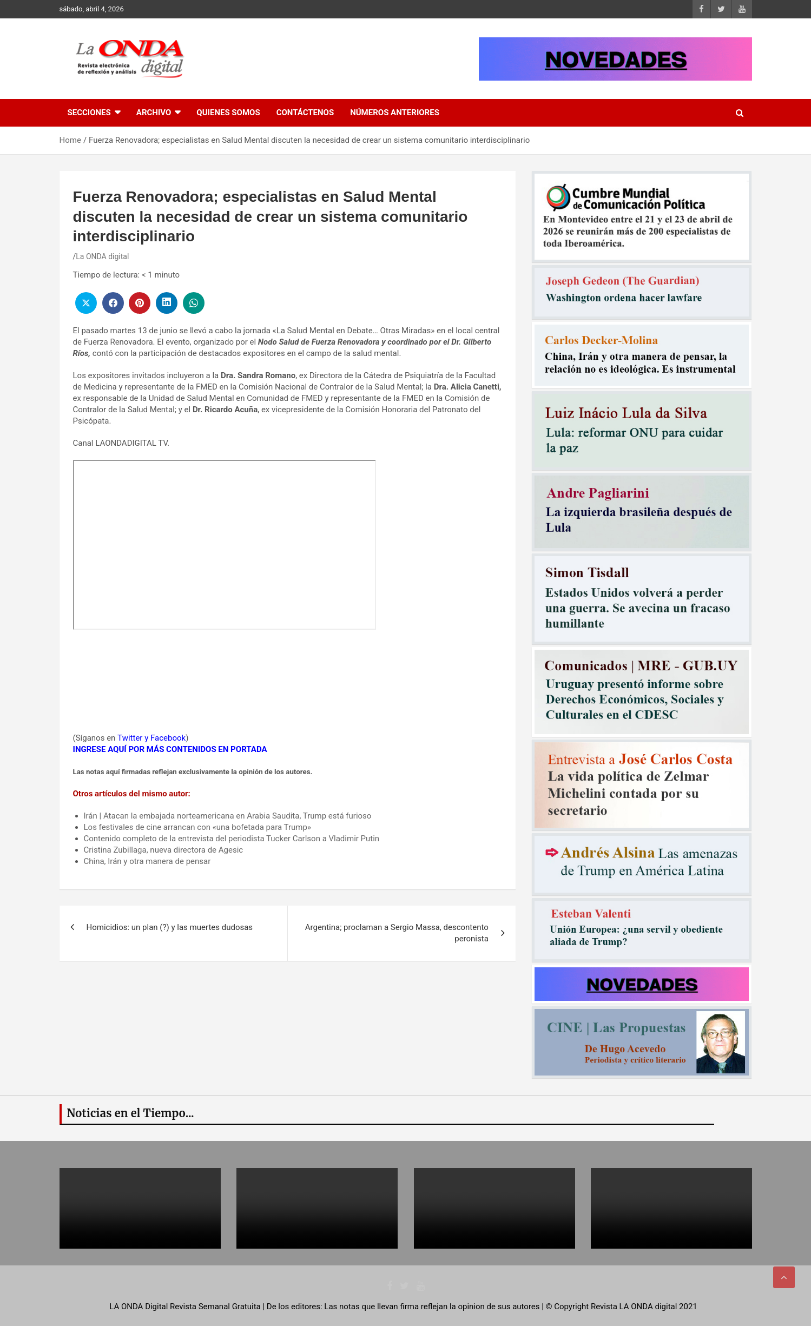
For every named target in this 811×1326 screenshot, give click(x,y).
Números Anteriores (394, 112)
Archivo (154, 112)
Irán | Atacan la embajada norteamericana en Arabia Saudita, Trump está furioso (228, 816)
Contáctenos (305, 112)
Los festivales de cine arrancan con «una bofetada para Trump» (197, 827)
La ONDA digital (102, 256)
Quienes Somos (228, 112)
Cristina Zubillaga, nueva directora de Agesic (163, 850)
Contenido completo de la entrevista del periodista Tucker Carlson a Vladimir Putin (232, 838)
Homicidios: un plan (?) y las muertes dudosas (170, 927)
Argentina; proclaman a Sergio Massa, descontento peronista (397, 933)
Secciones (89, 112)
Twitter (129, 738)
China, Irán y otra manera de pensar (147, 861)
